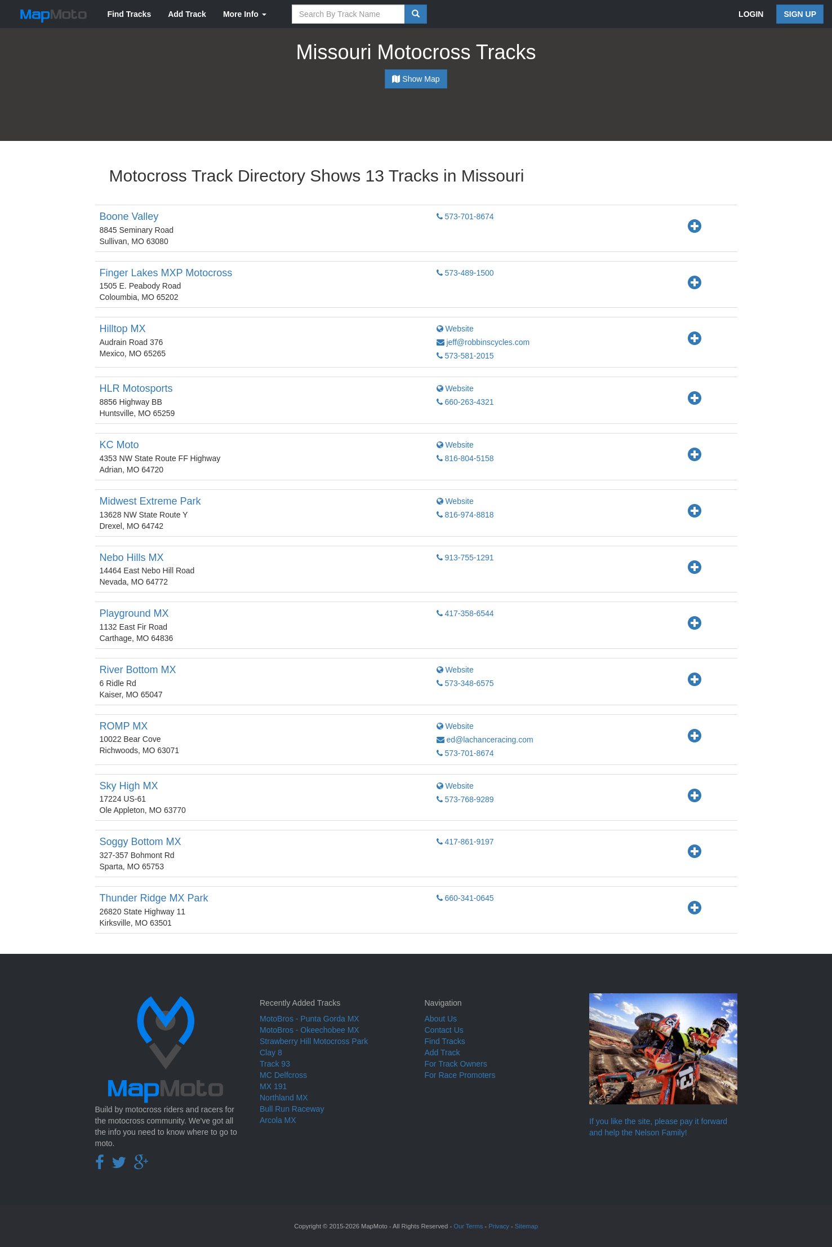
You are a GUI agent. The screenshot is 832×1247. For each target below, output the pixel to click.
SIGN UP (800, 14)
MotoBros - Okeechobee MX (309, 1029)
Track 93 (275, 1063)
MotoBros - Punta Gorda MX (309, 1018)
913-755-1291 (465, 557)
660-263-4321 (465, 401)
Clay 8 (271, 1052)
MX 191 (273, 1086)
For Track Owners (456, 1063)
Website (455, 328)
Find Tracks (129, 14)
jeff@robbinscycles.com (483, 342)
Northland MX (284, 1097)
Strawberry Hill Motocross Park (314, 1041)
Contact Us (444, 1029)
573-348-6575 (465, 683)
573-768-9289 (465, 799)
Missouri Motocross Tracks (416, 52)
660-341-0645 (465, 898)
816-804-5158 (465, 458)
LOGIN (750, 14)
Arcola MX (278, 1120)
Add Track (187, 14)
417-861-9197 (465, 841)
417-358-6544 (465, 613)
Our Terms (468, 1226)
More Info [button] (244, 14)
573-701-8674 (465, 216)
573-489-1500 (465, 272)
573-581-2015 (465, 355)
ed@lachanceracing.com (485, 739)
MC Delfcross (283, 1075)
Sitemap (526, 1226)
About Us (441, 1018)
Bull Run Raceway (292, 1108)
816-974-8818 (465, 514)
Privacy (498, 1226)
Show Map (415, 78)
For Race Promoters (460, 1075)
